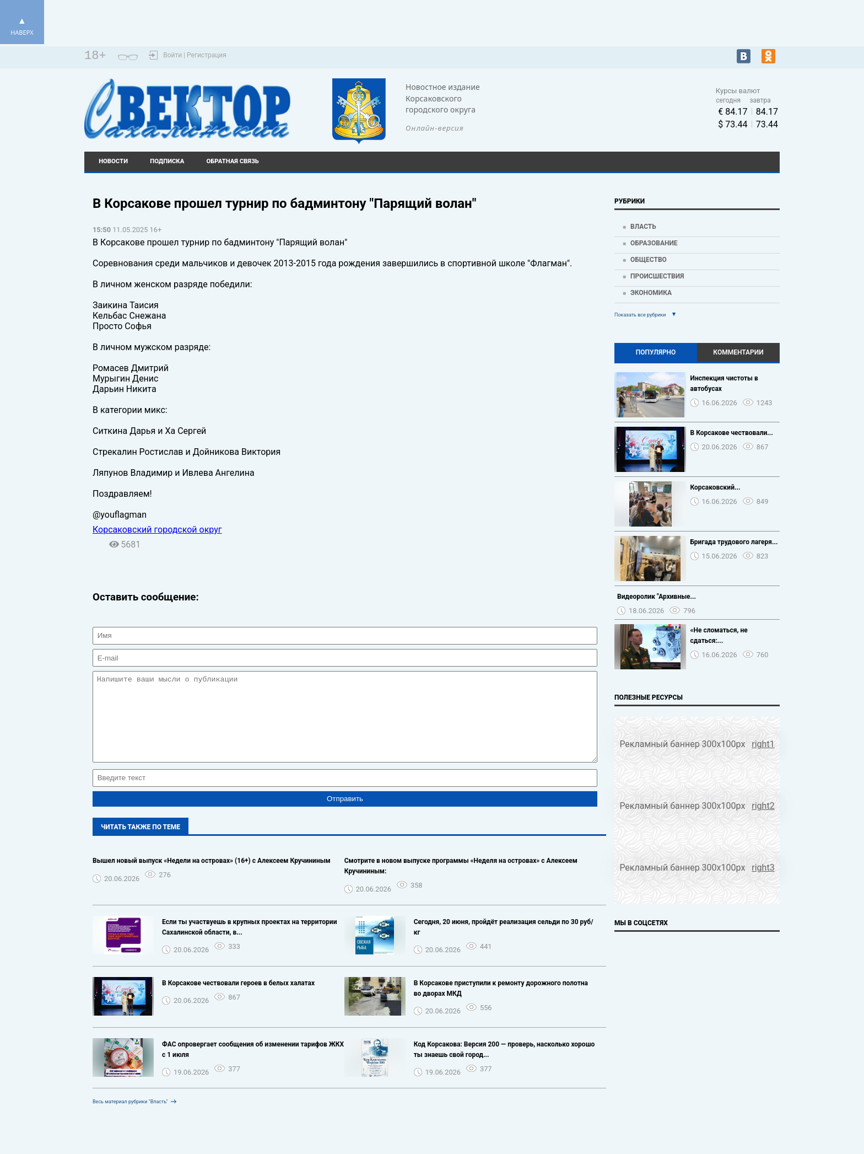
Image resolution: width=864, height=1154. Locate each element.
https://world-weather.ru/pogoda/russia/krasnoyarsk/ (597, 113)
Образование (654, 243)
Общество (648, 260)
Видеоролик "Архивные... (656, 596)
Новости (113, 161)
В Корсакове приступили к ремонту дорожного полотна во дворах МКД (501, 1005)
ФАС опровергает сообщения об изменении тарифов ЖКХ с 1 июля (253, 1066)
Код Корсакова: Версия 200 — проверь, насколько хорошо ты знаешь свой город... (504, 1066)
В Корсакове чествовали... (731, 433)
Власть (643, 226)
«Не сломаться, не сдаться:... (719, 635)
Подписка (167, 161)
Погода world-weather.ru (597, 104)
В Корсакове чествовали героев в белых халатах (238, 999)
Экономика (651, 293)
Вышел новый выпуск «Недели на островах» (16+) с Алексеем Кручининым (212, 877)
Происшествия (657, 276)
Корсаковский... (715, 487)
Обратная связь (233, 161)
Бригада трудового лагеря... (734, 542)
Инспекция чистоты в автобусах (724, 383)
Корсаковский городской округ (157, 529)
